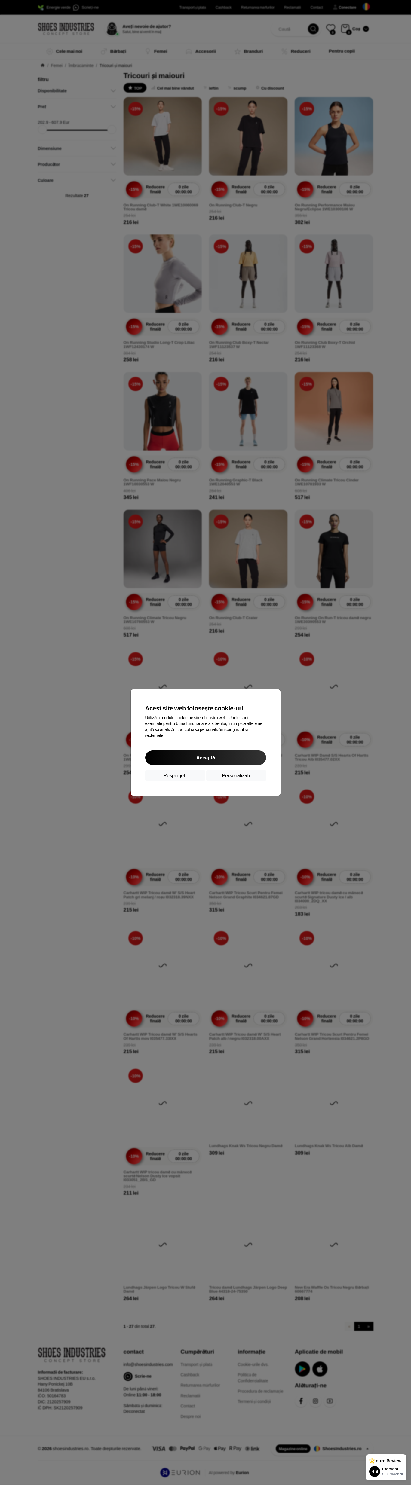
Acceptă (205, 757)
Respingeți (174, 775)
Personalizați (236, 775)
